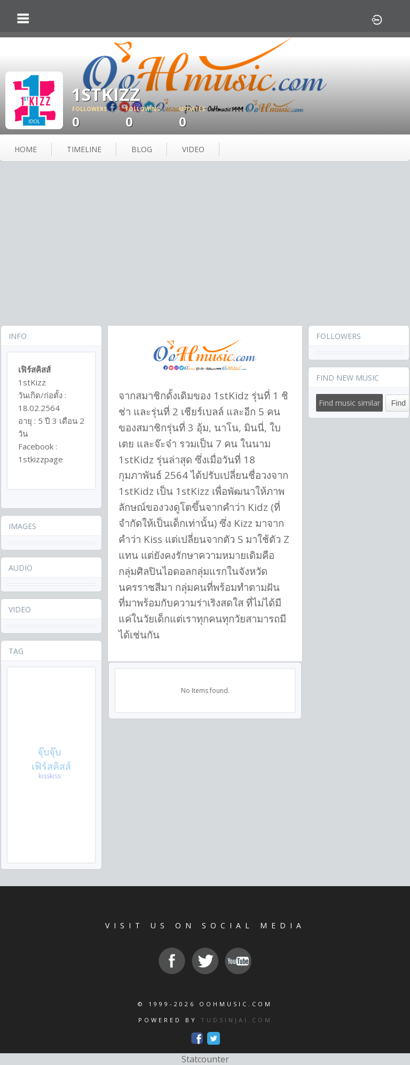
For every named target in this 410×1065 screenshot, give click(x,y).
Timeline (84, 149)
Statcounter (205, 1059)
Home (25, 149)
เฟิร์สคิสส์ (51, 766)
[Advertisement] (205, 244)
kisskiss (49, 775)
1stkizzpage (40, 459)
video (193, 149)
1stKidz (231, 395)
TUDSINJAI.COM (236, 1020)
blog (141, 149)
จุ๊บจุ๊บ (49, 751)
